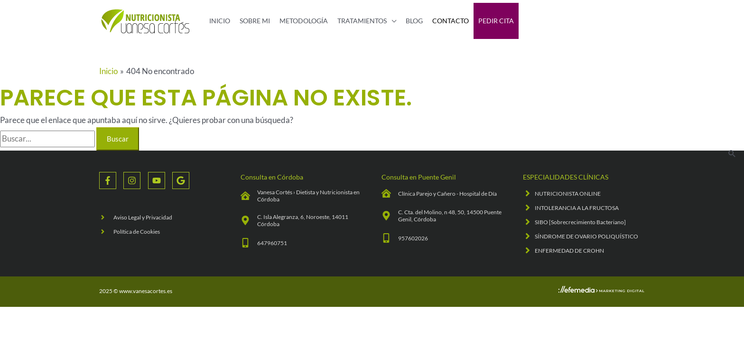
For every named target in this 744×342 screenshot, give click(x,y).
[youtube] (160, 180)
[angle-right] (135, 217)
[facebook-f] (111, 180)
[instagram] (135, 180)
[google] (182, 180)
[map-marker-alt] (302, 220)
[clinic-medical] (302, 196)
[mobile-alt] (264, 242)
